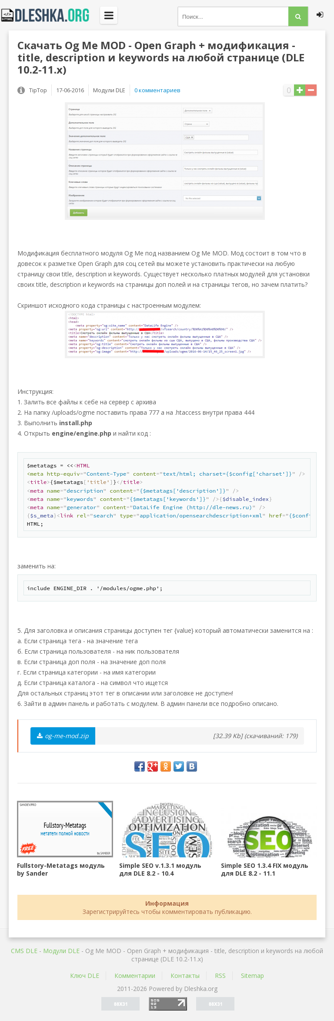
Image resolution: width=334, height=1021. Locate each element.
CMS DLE (24, 951)
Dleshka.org (50, 15)
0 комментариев (157, 90)
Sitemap (252, 975)
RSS (220, 975)
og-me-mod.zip (63, 736)
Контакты (185, 975)
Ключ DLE (84, 975)
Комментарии (134, 975)
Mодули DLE (61, 951)
